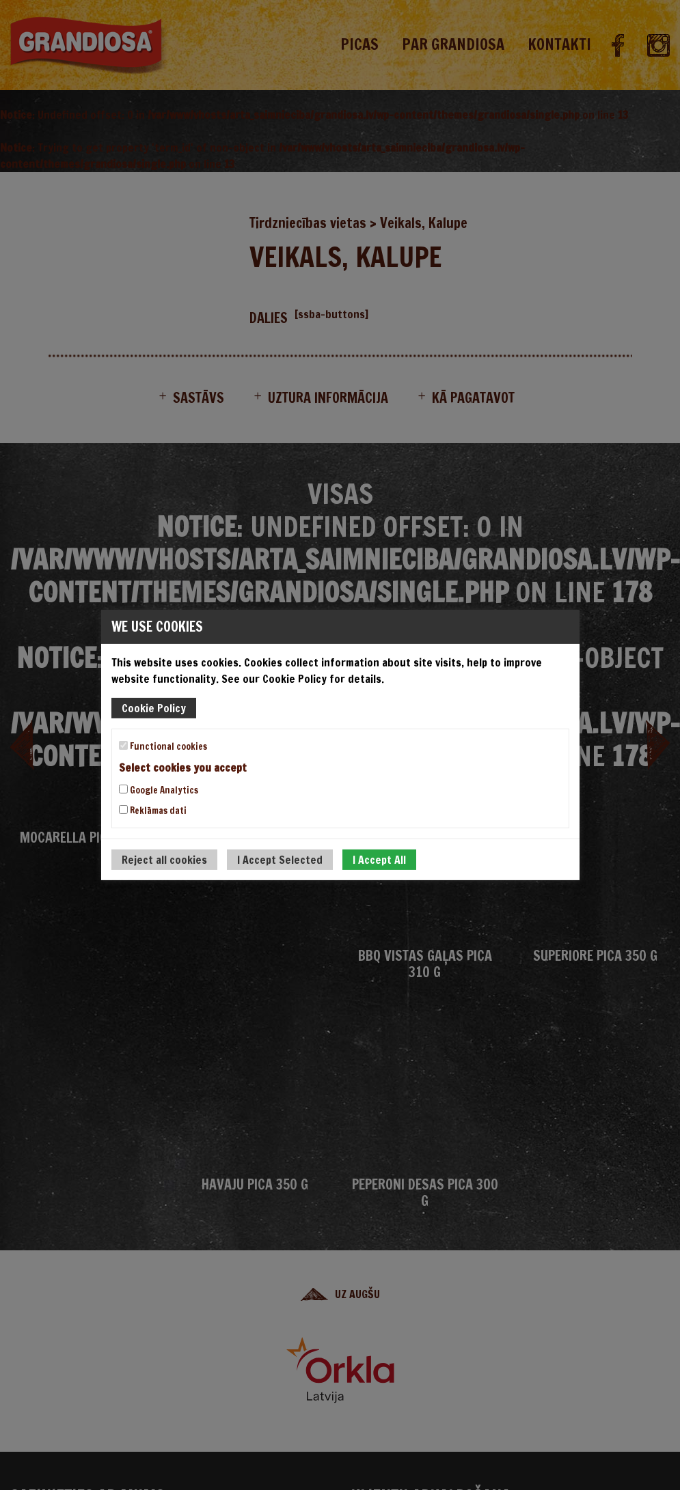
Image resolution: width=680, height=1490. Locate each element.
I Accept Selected (280, 859)
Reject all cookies (164, 859)
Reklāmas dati (153, 810)
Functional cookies (163, 746)
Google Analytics (158, 790)
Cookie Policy (154, 708)
